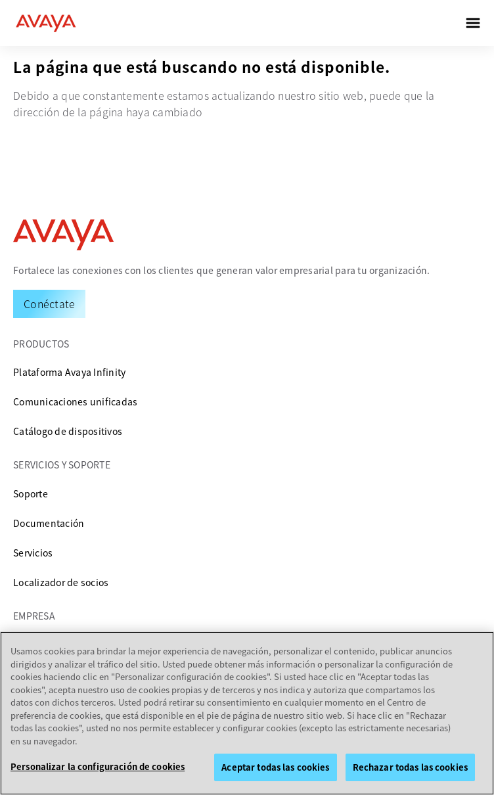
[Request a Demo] (49, 303)
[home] (46, 23)
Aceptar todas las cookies (275, 767)
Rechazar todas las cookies (410, 767)
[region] (247, 713)
